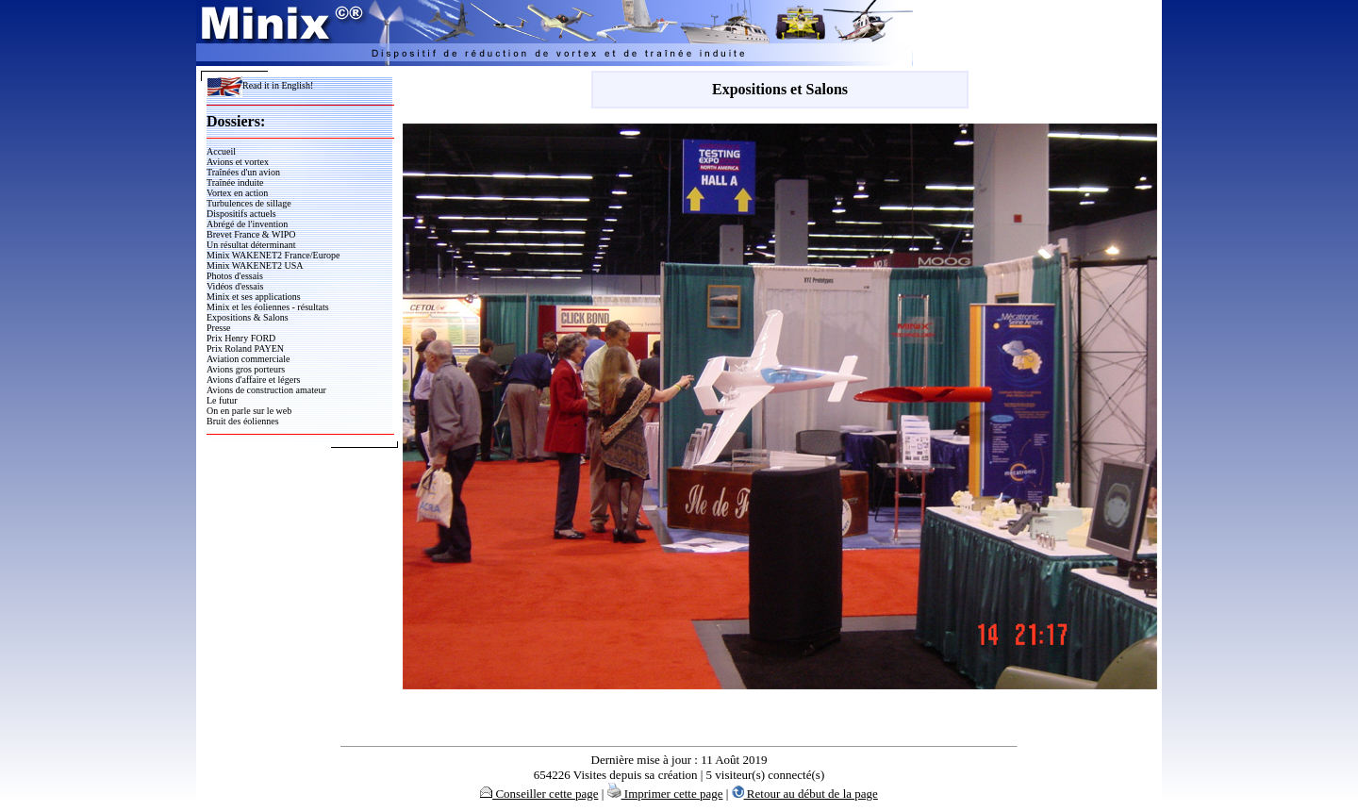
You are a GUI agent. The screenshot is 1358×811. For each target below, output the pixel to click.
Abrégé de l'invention (247, 224)
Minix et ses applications (254, 296)
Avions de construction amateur (266, 390)
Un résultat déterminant (251, 245)
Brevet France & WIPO (251, 234)
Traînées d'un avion (243, 172)
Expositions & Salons (248, 317)
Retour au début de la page (805, 793)
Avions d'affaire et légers (253, 379)
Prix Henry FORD (241, 338)
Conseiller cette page (539, 793)
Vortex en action (237, 193)
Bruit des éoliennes (243, 421)
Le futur (222, 400)
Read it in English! (260, 85)
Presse (219, 328)
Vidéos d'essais (235, 286)
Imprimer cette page (665, 793)
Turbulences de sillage (249, 203)
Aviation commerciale (248, 359)
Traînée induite (235, 182)
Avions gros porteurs (246, 369)
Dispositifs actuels (241, 213)
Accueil (221, 151)
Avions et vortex (238, 162)
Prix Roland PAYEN (245, 348)
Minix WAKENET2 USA (255, 265)
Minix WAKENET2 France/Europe (273, 255)
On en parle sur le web (249, 411)
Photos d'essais (235, 276)
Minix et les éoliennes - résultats (268, 307)
